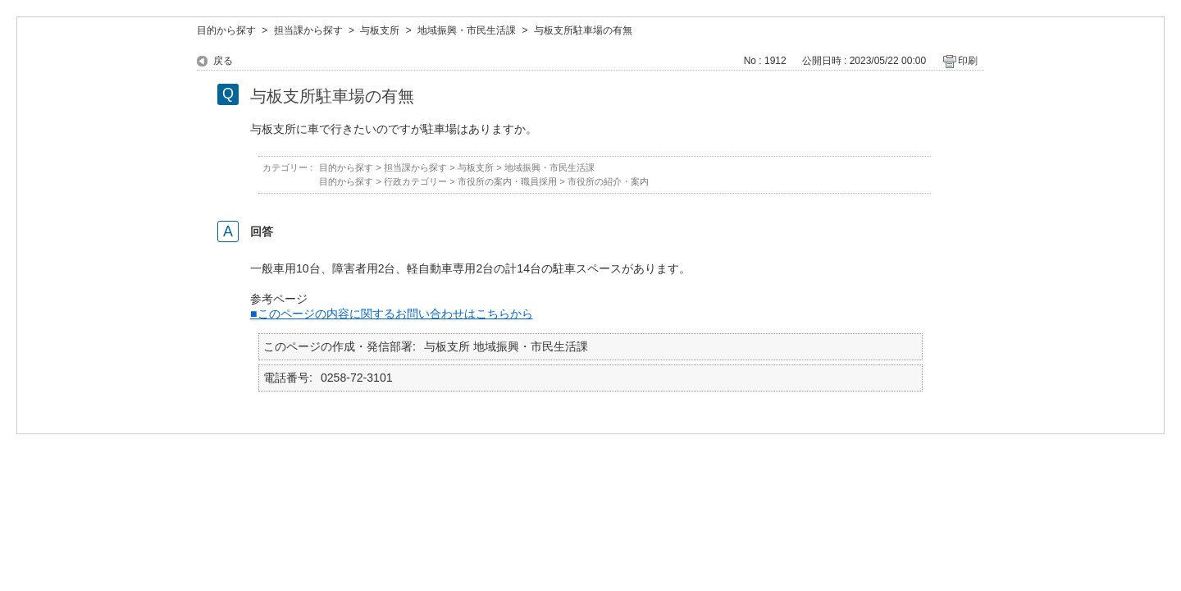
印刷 (968, 60)
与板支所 (379, 30)
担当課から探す (308, 30)
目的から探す (226, 30)
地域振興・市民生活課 (466, 30)
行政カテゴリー (415, 181)
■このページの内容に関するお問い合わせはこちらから (391, 313)
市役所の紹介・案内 (608, 181)
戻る (223, 60)
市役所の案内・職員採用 (507, 181)
